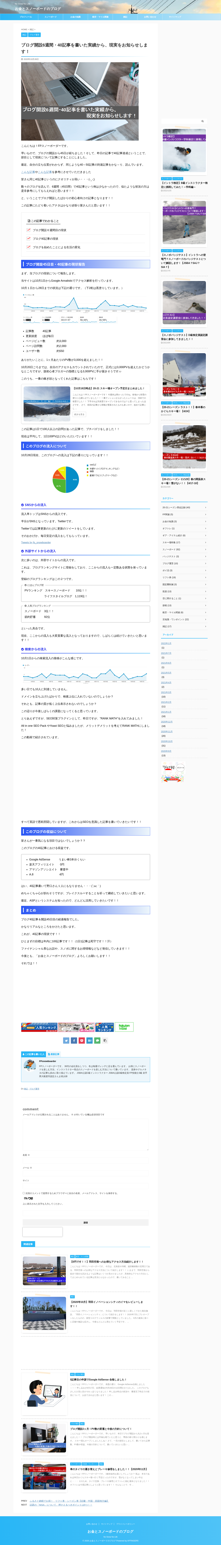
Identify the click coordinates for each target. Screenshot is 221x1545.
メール (27, 1167)
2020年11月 (167, 731)
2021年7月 (166, 653)
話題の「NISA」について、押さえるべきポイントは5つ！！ (61, 1504)
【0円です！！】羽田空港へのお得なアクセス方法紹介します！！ (107, 1261)
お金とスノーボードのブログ (38, 9)
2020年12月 (167, 721)
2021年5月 (166, 672)
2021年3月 (166, 692)
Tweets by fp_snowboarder (36, 542)
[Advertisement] (47, 993)
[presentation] (42, 1232)
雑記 (125, 17)
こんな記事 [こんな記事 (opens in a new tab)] (28, 172)
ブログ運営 (34, 1089)
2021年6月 (166, 663)
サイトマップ (175, 17)
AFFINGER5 (132, 1540)
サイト (26, 1180)
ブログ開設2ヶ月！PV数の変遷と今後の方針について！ (101, 1429)
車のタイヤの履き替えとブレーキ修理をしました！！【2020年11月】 (109, 1469)
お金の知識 (75, 17)
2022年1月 (166, 643)
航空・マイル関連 (100, 17)
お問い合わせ (150, 17)
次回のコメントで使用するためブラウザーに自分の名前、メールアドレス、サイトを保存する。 (72, 1193)
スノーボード (51, 17)
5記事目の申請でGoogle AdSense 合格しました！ (98, 1379)
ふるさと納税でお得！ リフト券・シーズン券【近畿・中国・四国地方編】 (69, 1501)
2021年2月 (166, 702)
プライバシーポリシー (125, 1524)
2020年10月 (167, 741)
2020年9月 (166, 751)
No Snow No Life (110, 1537)
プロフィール (26, 17)
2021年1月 (166, 712)
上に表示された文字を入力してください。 (43, 1204)
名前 (26, 1155)
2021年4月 (166, 682)
